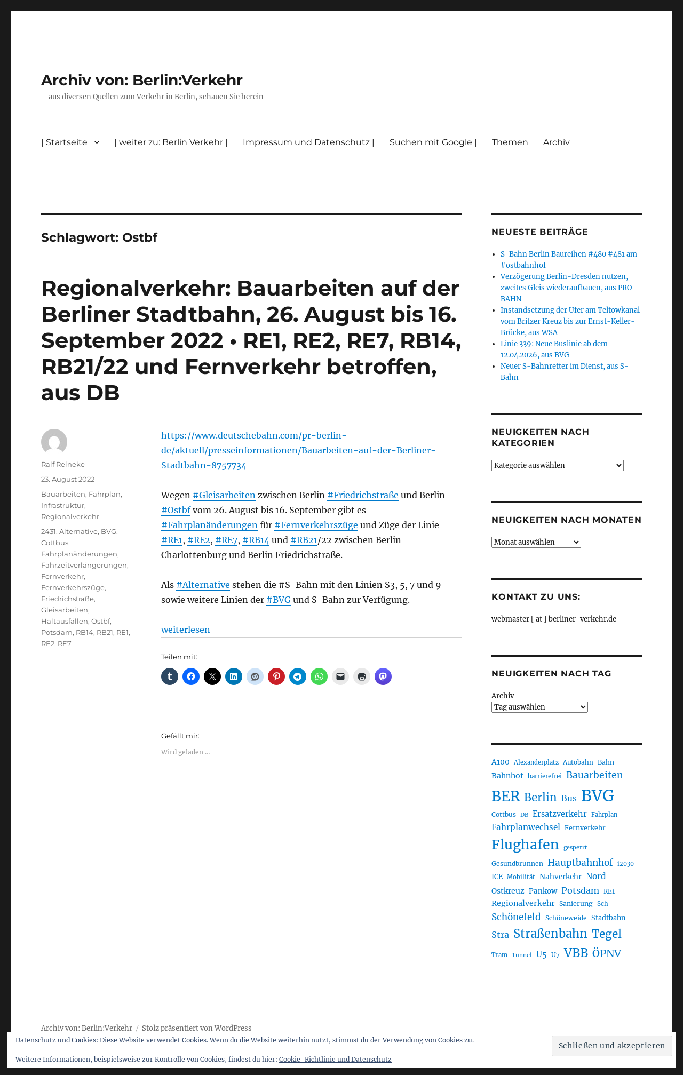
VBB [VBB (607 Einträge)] (576, 952)
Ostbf (100, 621)
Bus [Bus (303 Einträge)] (569, 798)
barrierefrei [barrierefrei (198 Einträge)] (545, 776)
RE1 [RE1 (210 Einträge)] (609, 891)
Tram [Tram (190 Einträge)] (499, 955)
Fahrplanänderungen (79, 554)
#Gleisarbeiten (224, 495)
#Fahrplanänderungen (209, 525)
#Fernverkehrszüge (316, 525)
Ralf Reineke (63, 464)
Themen (510, 142)
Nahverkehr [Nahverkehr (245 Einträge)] (560, 876)
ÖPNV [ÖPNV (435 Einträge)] (606, 953)
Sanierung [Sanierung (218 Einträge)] (576, 903)
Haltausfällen (64, 621)
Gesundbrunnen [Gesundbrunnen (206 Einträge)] (517, 863)
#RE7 (226, 540)
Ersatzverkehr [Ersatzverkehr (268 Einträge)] (560, 814)
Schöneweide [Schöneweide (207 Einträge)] (566, 918)
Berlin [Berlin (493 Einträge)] (540, 798)
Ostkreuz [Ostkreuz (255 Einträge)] (508, 891)
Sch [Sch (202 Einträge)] (602, 903)
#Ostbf (175, 510)
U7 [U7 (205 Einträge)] (555, 955)
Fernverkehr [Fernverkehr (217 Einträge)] (585, 828)
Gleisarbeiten (64, 610)
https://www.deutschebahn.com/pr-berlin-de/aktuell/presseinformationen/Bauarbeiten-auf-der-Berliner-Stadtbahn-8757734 (298, 450)
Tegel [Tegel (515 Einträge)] (607, 934)
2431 (48, 531)
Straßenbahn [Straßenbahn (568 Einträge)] (550, 933)
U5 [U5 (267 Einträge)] (541, 954)
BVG (108, 531)
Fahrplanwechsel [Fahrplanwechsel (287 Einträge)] (525, 827)
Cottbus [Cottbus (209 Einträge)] (503, 814)
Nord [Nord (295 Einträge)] (596, 876)
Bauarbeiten (63, 494)
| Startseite (64, 142)
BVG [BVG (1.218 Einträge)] (597, 796)
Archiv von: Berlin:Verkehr (142, 80)
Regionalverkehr (70, 516)
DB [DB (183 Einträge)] (524, 814)
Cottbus (54, 542)
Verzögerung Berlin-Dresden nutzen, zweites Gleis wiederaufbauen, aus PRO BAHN (566, 288)
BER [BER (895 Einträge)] (505, 796)
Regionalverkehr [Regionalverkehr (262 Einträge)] (523, 903)
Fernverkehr (62, 576)
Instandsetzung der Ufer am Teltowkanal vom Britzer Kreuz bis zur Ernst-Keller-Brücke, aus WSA (570, 321)
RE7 (65, 643)
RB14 (84, 632)
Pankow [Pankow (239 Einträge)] (543, 891)
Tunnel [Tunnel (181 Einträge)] (522, 955)
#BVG (278, 599)
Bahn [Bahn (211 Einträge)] (606, 762)
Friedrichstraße (67, 598)
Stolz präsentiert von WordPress (197, 1028)
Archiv (556, 142)
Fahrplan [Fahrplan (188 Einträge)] (604, 814)
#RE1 (171, 540)
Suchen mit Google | (433, 142)
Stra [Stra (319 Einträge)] (500, 934)
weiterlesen (185, 629)
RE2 (47, 643)
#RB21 (303, 540)
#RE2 (198, 540)
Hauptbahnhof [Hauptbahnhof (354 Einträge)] (580, 863)
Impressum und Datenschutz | (309, 142)
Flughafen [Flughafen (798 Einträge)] (525, 844)
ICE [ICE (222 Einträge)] (497, 877)
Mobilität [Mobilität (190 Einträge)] (521, 877)
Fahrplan (105, 494)
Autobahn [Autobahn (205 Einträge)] (578, 762)
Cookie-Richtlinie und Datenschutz (335, 1059)
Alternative (78, 531)
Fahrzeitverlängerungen (84, 565)
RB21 (105, 632)
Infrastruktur (62, 505)
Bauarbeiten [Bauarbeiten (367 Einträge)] (594, 775)
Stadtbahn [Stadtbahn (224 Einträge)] (608, 918)
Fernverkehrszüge (73, 587)
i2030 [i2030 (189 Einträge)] (625, 863)
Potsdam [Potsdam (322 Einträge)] (580, 890)
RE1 (122, 632)
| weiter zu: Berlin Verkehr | (171, 142)
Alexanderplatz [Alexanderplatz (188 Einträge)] (536, 762)
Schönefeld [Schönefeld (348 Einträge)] (516, 917)
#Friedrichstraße (363, 495)
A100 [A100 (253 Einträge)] (500, 762)
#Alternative (203, 584)
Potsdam (57, 632)
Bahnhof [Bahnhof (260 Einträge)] (507, 776)
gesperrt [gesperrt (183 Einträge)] (575, 847)
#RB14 (255, 540)
